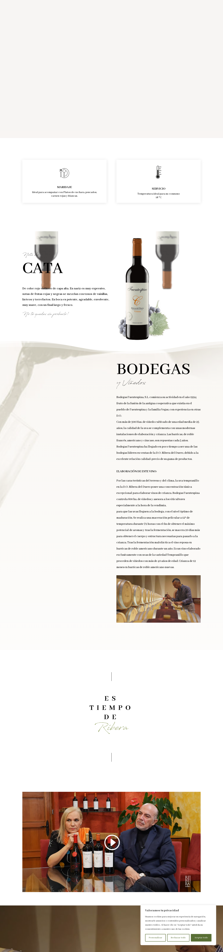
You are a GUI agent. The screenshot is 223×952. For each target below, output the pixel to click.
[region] (178, 925)
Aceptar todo (201, 937)
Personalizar (155, 937)
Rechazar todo (178, 937)
